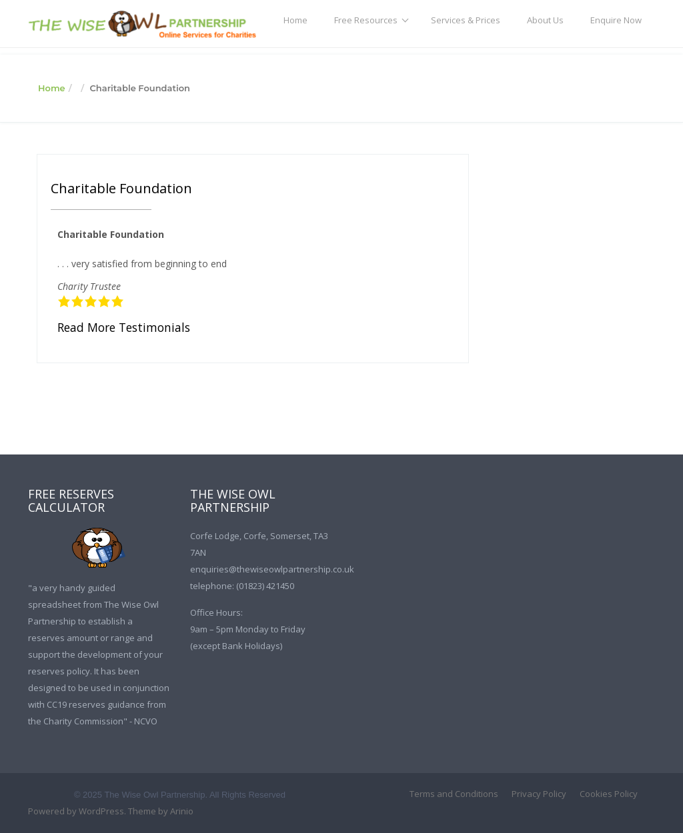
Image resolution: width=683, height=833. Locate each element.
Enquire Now (616, 20)
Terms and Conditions (454, 794)
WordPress (101, 811)
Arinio (181, 811)
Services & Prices (465, 20)
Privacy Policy (539, 794)
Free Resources (366, 20)
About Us (545, 20)
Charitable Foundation (121, 188)
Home (295, 20)
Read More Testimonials (123, 327)
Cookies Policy (609, 794)
